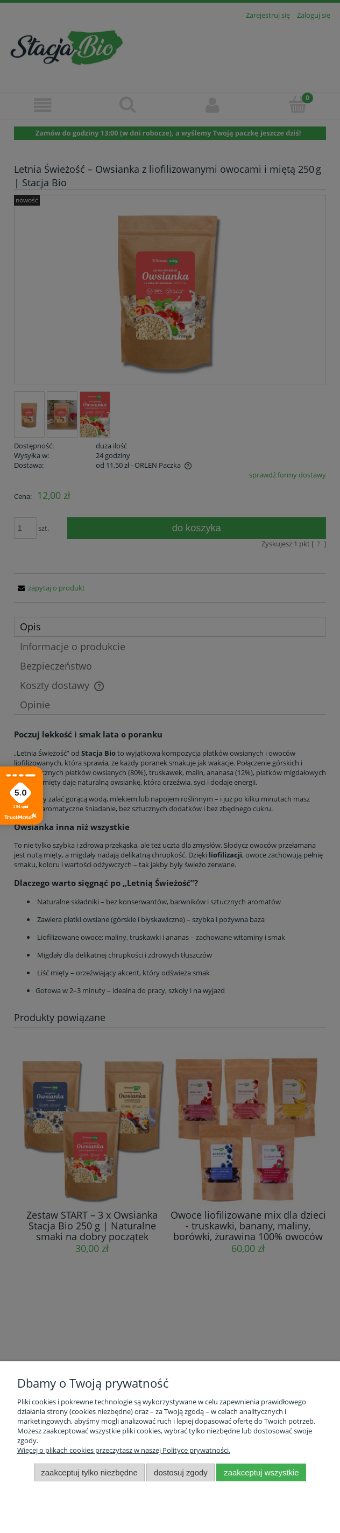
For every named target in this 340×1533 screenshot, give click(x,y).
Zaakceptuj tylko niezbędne (89, 1472)
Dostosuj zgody (181, 1472)
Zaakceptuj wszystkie (261, 1472)
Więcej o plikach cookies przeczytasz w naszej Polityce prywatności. (123, 1450)
